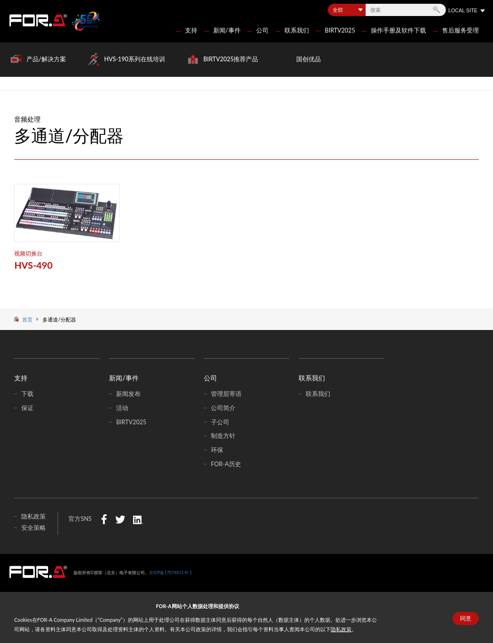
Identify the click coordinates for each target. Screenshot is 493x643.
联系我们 (296, 30)
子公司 (220, 422)
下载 (27, 393)
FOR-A (38, 20)
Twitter (120, 519)
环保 (217, 449)
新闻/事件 (227, 30)
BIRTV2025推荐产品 (230, 59)
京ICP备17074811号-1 (170, 572)
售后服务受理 (460, 30)
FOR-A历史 (226, 464)
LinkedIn (138, 519)
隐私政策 (341, 629)
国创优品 (308, 59)
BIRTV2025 (340, 30)
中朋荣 (38, 572)
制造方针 (223, 435)
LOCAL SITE (462, 10)
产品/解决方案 (46, 59)
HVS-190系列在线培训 (134, 59)
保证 (27, 408)
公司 (262, 30)
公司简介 (223, 408)
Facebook (104, 519)
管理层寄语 (226, 393)
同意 (465, 618)
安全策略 (33, 527)
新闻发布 (128, 393)
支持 (191, 30)
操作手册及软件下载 (398, 30)
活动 (122, 408)
